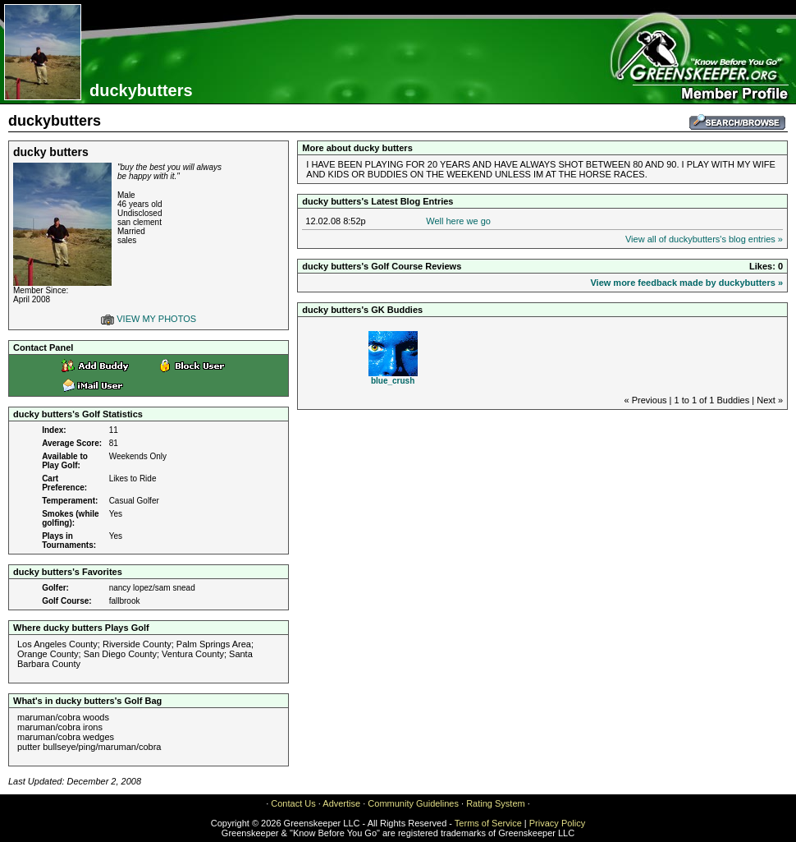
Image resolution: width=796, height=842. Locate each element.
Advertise (341, 803)
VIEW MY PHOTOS (148, 319)
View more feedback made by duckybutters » (686, 283)
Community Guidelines (413, 803)
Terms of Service (488, 823)
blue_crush (392, 380)
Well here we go (458, 221)
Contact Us (293, 803)
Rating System (495, 803)
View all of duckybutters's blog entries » (704, 239)
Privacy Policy (557, 823)
